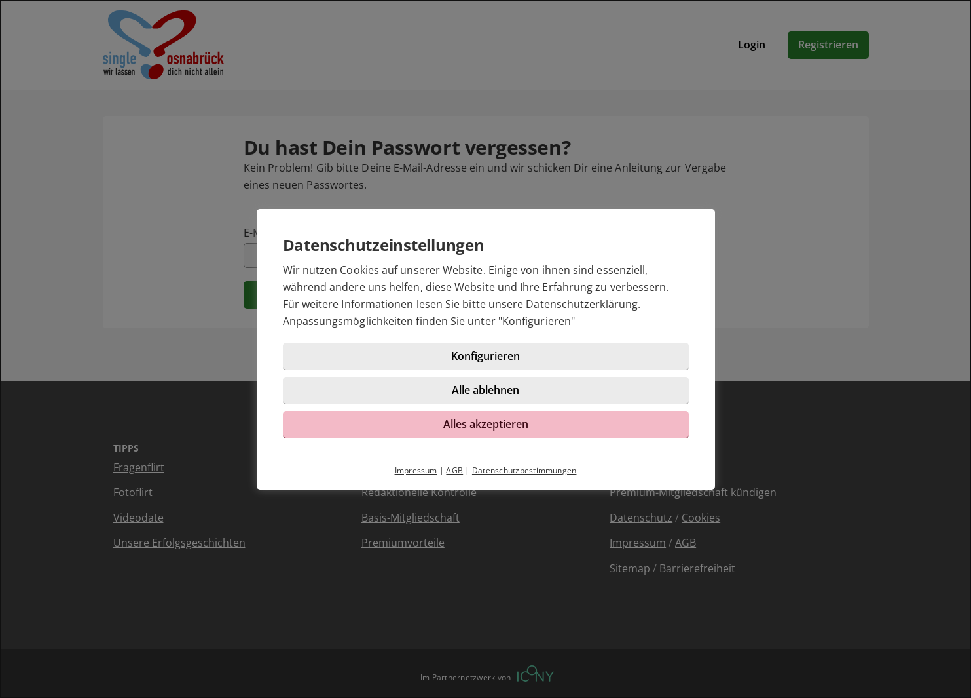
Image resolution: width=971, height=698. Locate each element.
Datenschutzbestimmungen (524, 470)
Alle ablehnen (485, 390)
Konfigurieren (536, 321)
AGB (454, 470)
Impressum (416, 470)
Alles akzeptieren (485, 424)
